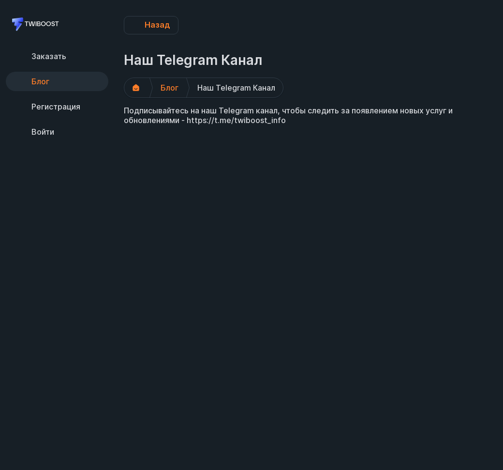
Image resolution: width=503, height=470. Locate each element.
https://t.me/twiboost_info (236, 120)
